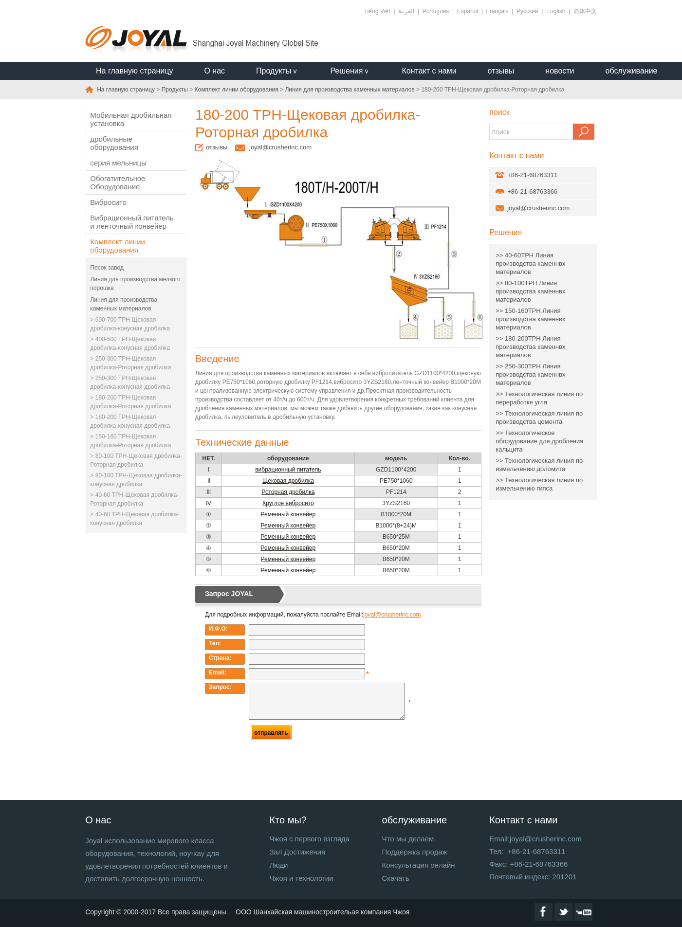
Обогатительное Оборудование (117, 182)
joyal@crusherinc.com (280, 147)
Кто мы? (288, 820)
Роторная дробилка (287, 492)
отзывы (501, 71)
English (555, 11)
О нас (214, 71)
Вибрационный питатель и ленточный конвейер (131, 222)
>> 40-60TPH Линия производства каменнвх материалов (530, 263)
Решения (505, 232)
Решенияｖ (350, 71)
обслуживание (632, 71)
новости (559, 71)
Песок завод (107, 267)
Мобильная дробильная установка (130, 119)
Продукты (175, 89)
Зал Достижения (297, 852)
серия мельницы (118, 163)
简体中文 (585, 11)
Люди (278, 865)
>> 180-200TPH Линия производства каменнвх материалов (530, 347)
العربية (406, 11)
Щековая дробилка (288, 480)
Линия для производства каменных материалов (349, 89)
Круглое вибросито (288, 503)
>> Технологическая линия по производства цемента (539, 417)
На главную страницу (134, 71)
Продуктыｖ (277, 71)
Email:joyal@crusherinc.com (535, 839)
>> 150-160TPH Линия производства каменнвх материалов (530, 319)
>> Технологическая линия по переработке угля (539, 398)
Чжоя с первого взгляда (309, 839)
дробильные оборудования (114, 143)
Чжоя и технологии (301, 878)
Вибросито (108, 202)
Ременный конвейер (288, 514)
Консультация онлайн (418, 865)
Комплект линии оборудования (236, 89)
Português (436, 11)
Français (497, 11)
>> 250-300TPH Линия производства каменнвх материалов (530, 374)
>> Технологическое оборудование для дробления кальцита (539, 441)
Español (467, 11)
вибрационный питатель (288, 469)
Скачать (395, 878)
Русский (527, 11)
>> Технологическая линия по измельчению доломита (539, 465)
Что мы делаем (408, 839)
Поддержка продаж (414, 852)
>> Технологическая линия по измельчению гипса (539, 484)
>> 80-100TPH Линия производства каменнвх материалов (530, 291)
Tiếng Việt (377, 11)
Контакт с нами (429, 71)
